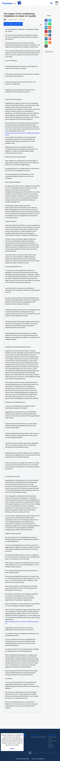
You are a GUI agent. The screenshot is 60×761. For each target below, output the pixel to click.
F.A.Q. (49, 743)
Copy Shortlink (17, 24)
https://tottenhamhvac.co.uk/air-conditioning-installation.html (22, 134)
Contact (50, 747)
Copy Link (7, 24)
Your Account (52, 741)
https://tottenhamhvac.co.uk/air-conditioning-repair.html (22, 622)
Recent (50, 745)
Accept (12, 748)
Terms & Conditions (38, 759)
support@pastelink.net (38, 737)
